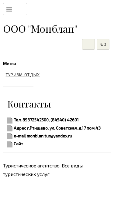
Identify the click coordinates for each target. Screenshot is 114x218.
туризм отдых (23, 74)
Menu (9, 9)
